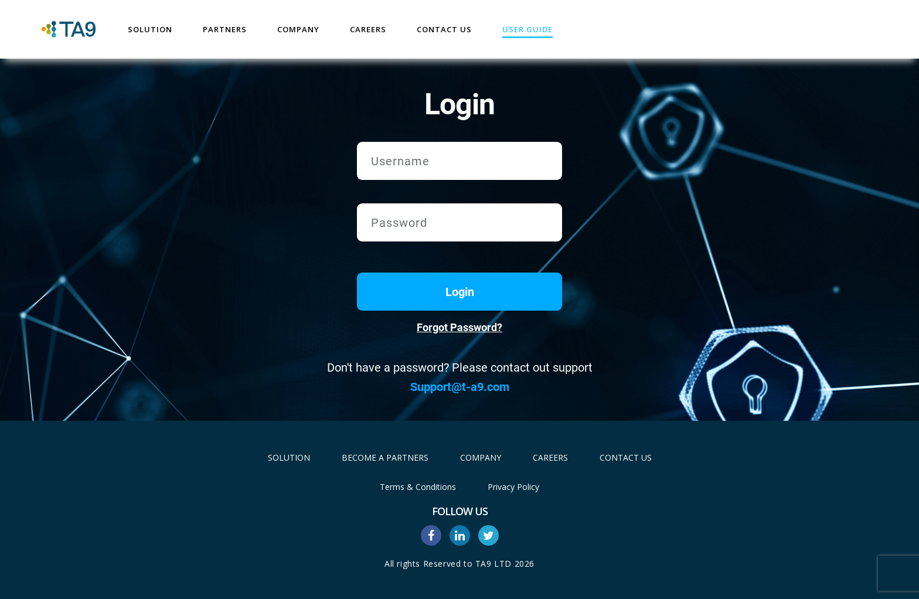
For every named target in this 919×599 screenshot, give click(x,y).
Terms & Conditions (418, 486)
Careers (368, 29)
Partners (225, 29)
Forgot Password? (459, 327)
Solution (150, 29)
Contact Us (444, 29)
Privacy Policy (513, 486)
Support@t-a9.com (459, 387)
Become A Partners (385, 457)
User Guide (527, 29)
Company (298, 29)
